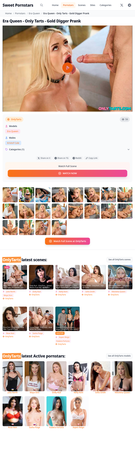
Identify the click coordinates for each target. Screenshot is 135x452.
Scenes (81, 5)
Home (55, 5)
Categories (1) (67, 149)
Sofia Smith (90, 291)
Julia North (10, 291)
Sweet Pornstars (18, 5)
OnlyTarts (14, 119)
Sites (92, 5)
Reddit (77, 158)
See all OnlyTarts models (119, 355)
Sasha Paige (38, 333)
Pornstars (68, 5)
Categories (105, 5)
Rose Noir (10, 333)
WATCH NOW (67, 173)
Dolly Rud (37, 291)
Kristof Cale (13, 142)
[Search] (42, 5)
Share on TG (61, 158)
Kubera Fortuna (63, 341)
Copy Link (91, 158)
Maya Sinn (8, 295)
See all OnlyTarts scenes (119, 259)
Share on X (44, 158)
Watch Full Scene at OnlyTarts (67, 241)
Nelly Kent (63, 291)
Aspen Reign (64, 337)
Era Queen (34, 13)
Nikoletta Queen (118, 291)
